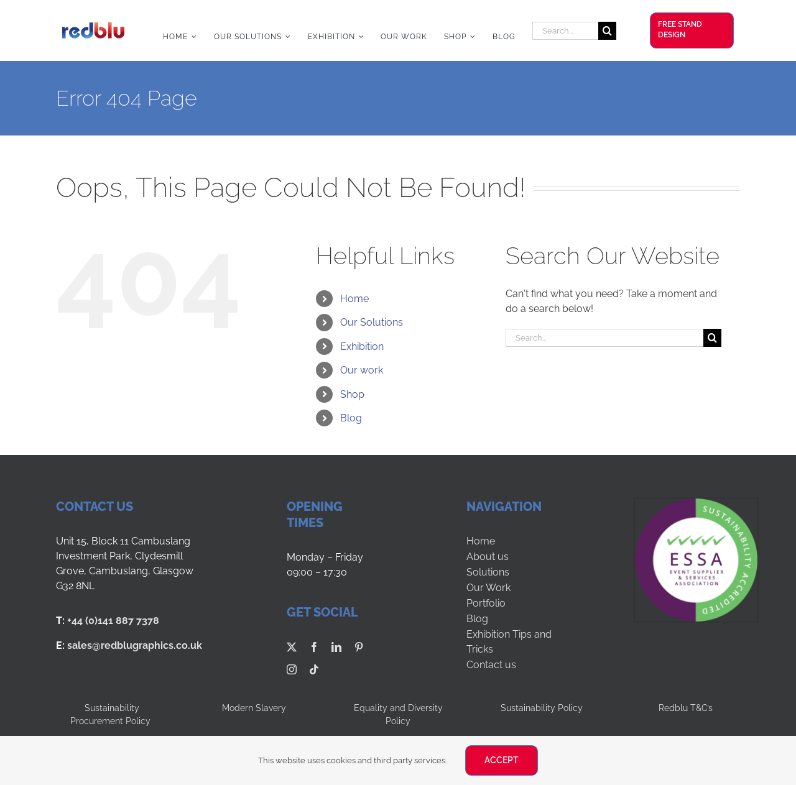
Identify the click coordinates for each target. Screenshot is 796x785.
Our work (361, 370)
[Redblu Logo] (93, 27)
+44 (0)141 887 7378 (113, 621)
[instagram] (292, 669)
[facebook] (314, 647)
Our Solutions (371, 322)
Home (354, 299)
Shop (352, 394)
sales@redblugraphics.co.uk (134, 645)
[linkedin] (336, 647)
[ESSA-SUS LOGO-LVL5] (696, 503)
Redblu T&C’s (686, 708)
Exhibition (362, 346)
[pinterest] (359, 647)
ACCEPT (501, 760)
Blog (351, 418)
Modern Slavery (254, 708)
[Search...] (565, 31)
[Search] (607, 31)
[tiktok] (314, 669)
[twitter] (292, 647)
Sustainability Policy (542, 708)
